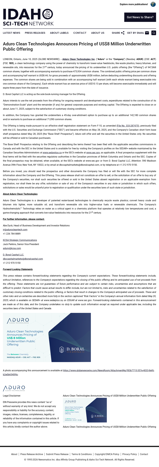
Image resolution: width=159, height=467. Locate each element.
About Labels (59, 32)
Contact (79, 32)
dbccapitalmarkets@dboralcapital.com (23, 258)
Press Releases (35, 32)
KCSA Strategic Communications (20, 240)
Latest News (11, 32)
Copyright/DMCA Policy (107, 454)
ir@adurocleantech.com (15, 229)
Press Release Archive (31, 454)
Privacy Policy (129, 454)
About (14, 454)
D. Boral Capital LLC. (13, 254)
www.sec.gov (93, 152)
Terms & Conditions (82, 454)
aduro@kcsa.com (12, 248)
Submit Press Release (57, 454)
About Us (97, 32)
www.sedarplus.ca (52, 152)
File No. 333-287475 (127, 125)
